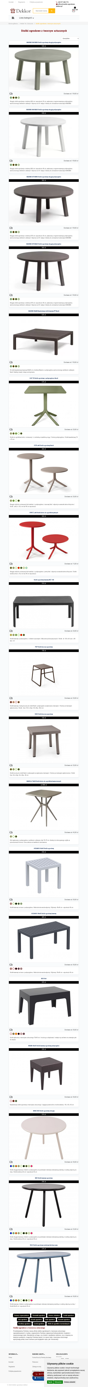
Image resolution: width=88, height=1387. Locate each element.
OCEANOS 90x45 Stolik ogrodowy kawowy (43, 913)
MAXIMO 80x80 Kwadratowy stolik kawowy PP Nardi (43, 311)
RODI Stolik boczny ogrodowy (44, 714)
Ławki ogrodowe (39, 1323)
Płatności (35, 1362)
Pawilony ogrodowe (24, 1323)
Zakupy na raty (36, 1367)
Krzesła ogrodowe (36, 1319)
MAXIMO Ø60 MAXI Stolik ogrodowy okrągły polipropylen (43, 109)
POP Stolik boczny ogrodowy (44, 647)
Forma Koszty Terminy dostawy (41, 1357)
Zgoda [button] (50, 1382)
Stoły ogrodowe (50, 1319)
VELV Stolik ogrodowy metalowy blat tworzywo (44, 1245)
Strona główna (13, 23)
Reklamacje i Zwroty (38, 1371)
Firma (10, 1357)
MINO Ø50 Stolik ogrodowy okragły (44, 1111)
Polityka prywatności (15, 1371)
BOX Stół (43, 978)
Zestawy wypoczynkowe (21, 1315)
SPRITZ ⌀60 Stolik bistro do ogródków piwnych (43, 512)
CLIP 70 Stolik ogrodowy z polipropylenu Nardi (44, 378)
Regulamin (12, 1367)
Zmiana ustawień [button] (69, 1382)
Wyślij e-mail (40, 1378)
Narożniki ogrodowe (38, 1315)
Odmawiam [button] (58, 1382)
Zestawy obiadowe (54, 1315)
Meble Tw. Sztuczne (26, 23)
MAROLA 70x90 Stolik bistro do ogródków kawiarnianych (44, 781)
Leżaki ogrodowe (68, 1315)
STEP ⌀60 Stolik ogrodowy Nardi (44, 445)
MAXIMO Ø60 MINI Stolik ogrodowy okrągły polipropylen (44, 42)
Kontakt (11, 1362)
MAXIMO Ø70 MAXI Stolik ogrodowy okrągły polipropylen (43, 244)
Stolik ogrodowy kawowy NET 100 (44, 580)
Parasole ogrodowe (64, 1319)
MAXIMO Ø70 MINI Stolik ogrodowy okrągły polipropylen (44, 177)
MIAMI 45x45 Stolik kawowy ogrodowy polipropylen (43, 1046)
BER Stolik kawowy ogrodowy (44, 1178)
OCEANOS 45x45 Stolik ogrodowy (44, 848)
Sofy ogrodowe (22, 1319)
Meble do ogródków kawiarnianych (59, 1323)
